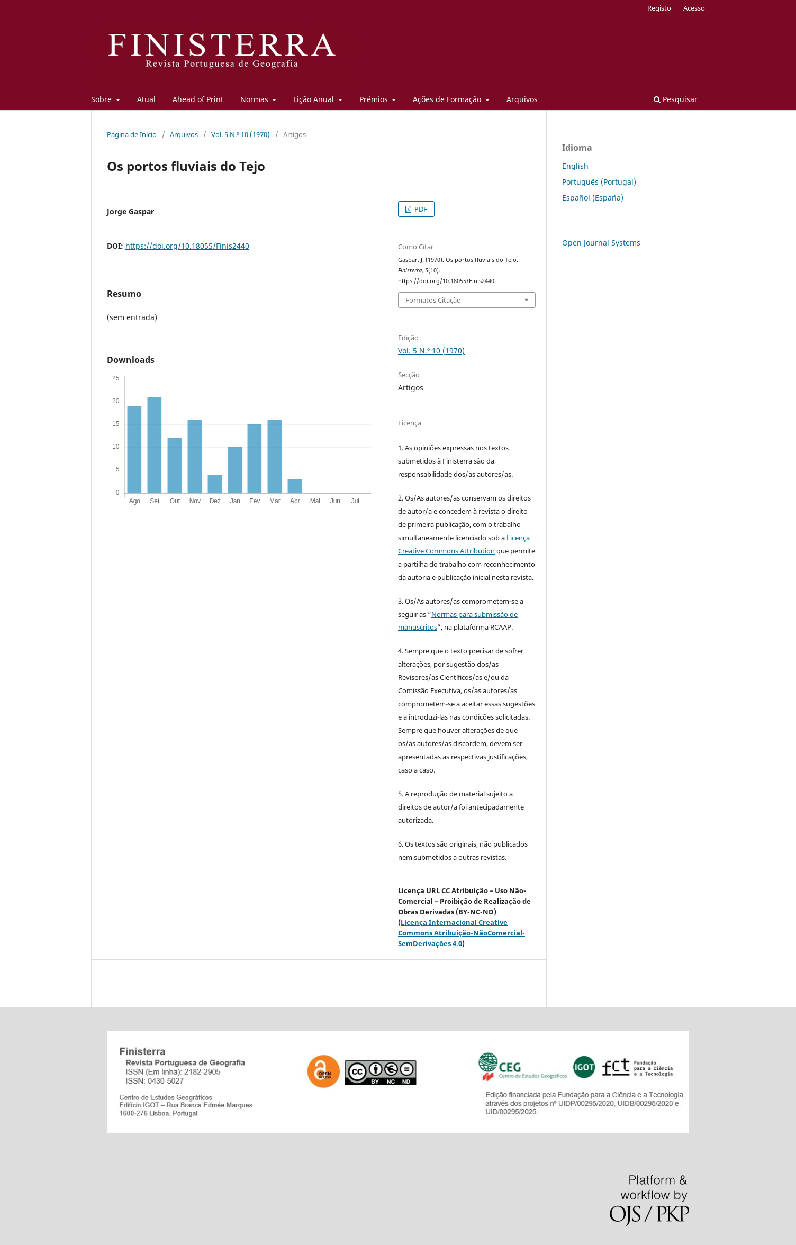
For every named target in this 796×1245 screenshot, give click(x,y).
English (575, 166)
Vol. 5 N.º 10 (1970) (240, 134)
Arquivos (522, 99)
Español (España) (592, 198)
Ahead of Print (198, 99)
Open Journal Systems (601, 243)
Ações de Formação (448, 99)
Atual (146, 99)
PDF (420, 209)
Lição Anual (314, 99)
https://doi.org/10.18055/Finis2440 (187, 246)
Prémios (374, 99)
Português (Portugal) (599, 182)
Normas (255, 99)
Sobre (102, 99)
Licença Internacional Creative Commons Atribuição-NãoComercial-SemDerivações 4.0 (461, 932)
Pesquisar (676, 99)
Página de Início (132, 134)
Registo (659, 8)
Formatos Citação (433, 300)
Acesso (694, 8)
